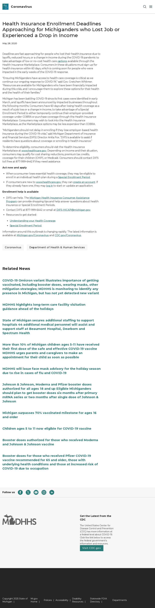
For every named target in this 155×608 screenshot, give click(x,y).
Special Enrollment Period (74, 177)
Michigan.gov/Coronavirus (33, 235)
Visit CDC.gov (91, 548)
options (62, 61)
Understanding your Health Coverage (32, 220)
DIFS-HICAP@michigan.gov (73, 209)
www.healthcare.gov (33, 150)
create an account (84, 182)
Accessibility (62, 600)
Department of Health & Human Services (57, 247)
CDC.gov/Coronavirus (68, 235)
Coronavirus (13, 247)
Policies (48, 600)
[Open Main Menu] (151, 7)
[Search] (145, 7)
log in (49, 185)
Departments (119, 600)
